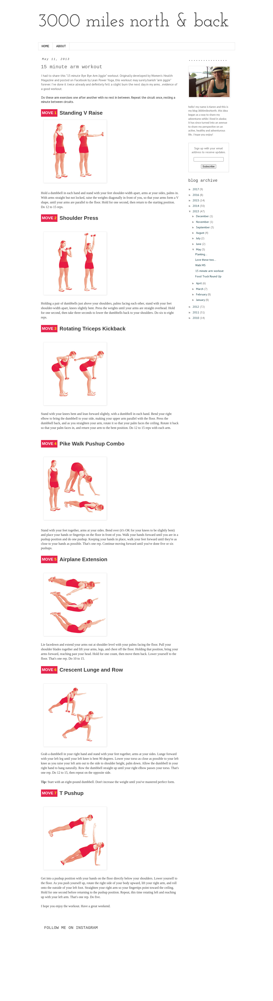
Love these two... (205, 260)
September (203, 227)
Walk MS (200, 265)
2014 (196, 206)
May (199, 249)
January (201, 300)
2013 (196, 211)
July (198, 238)
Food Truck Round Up (208, 276)
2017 (196, 189)
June (199, 244)
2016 (196, 195)
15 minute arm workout (209, 271)
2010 (196, 318)
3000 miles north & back (133, 22)
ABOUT (61, 46)
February (202, 294)
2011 (196, 312)
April (199, 283)
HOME (45, 46)
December (203, 216)
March (200, 289)
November (203, 222)
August (200, 233)
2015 (196, 200)
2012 (196, 307)
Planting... (201, 254)
